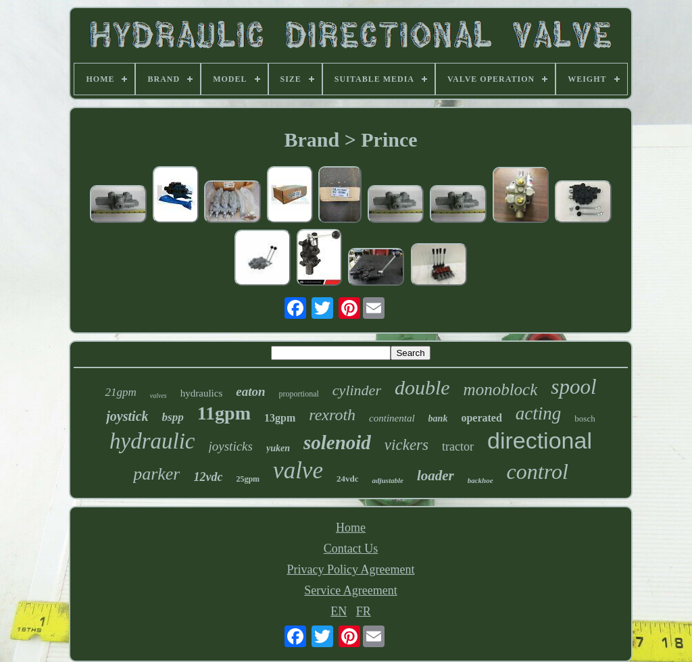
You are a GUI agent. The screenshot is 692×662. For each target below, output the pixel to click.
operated (481, 418)
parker (156, 474)
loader (435, 475)
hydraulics (201, 393)
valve (298, 470)
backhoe (480, 480)
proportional (299, 394)
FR (363, 611)
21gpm (120, 392)
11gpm (224, 413)
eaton (250, 391)
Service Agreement (350, 590)
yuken (278, 448)
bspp (173, 417)
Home (351, 527)
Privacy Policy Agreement (351, 569)
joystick (127, 416)
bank (438, 418)
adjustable (387, 480)
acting (539, 413)
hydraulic (152, 441)
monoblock (501, 389)
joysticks (231, 446)
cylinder (356, 390)
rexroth (332, 415)
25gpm (248, 479)
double (422, 387)
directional (539, 440)
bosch (584, 418)
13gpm (279, 418)
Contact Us (351, 548)
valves (158, 395)
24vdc (348, 479)
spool (573, 387)
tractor (458, 446)
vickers (406, 444)
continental (392, 418)
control (537, 471)
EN (338, 611)
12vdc (207, 477)
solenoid (337, 442)
